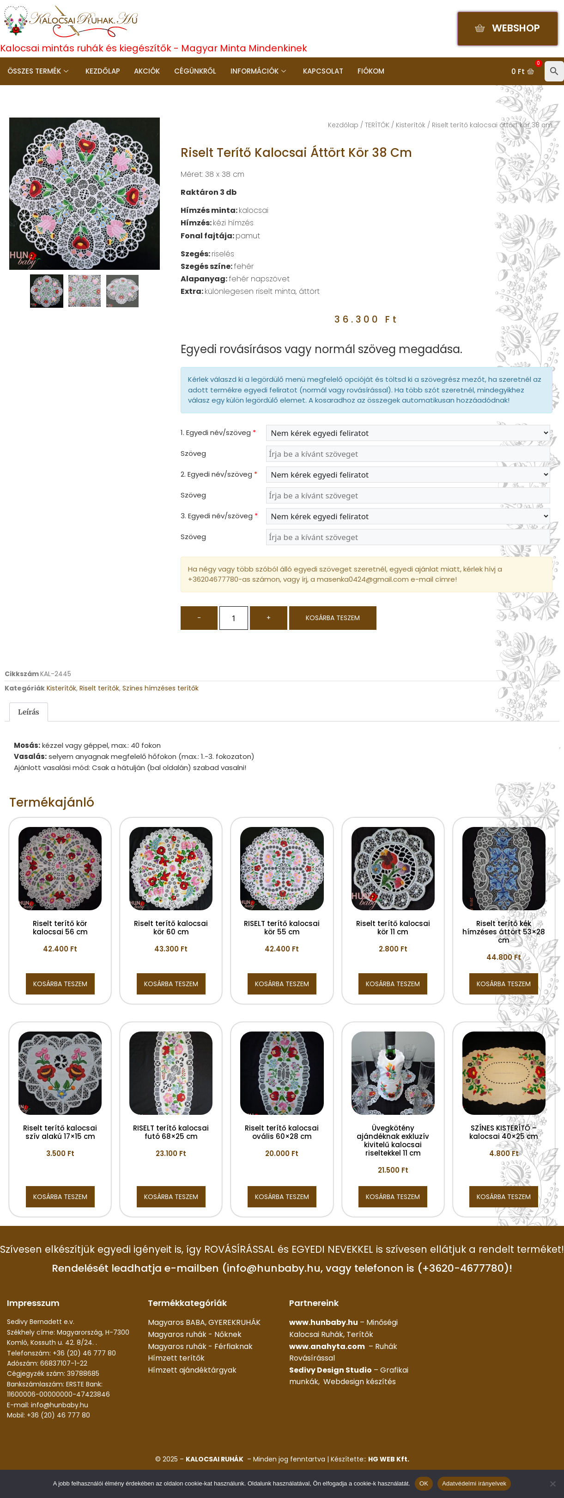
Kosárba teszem (333, 617)
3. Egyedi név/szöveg (219, 516)
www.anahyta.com (327, 1346)
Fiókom (368, 71)
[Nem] (552, 1483)
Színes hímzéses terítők (160, 688)
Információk (256, 71)
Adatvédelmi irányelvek (474, 1483)
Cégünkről (194, 71)
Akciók (146, 71)
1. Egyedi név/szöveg (218, 432)
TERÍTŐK (377, 125)
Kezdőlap (102, 71)
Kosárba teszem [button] (60, 983)
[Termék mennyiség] (233, 618)
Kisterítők (410, 125)
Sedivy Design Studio (330, 1370)
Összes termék (37, 71)
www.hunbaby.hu (323, 1322)
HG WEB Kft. (388, 1459)
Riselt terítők (99, 688)
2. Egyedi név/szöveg (219, 474)
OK (423, 1483)
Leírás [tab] (28, 712)
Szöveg (193, 453)
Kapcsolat (321, 71)
